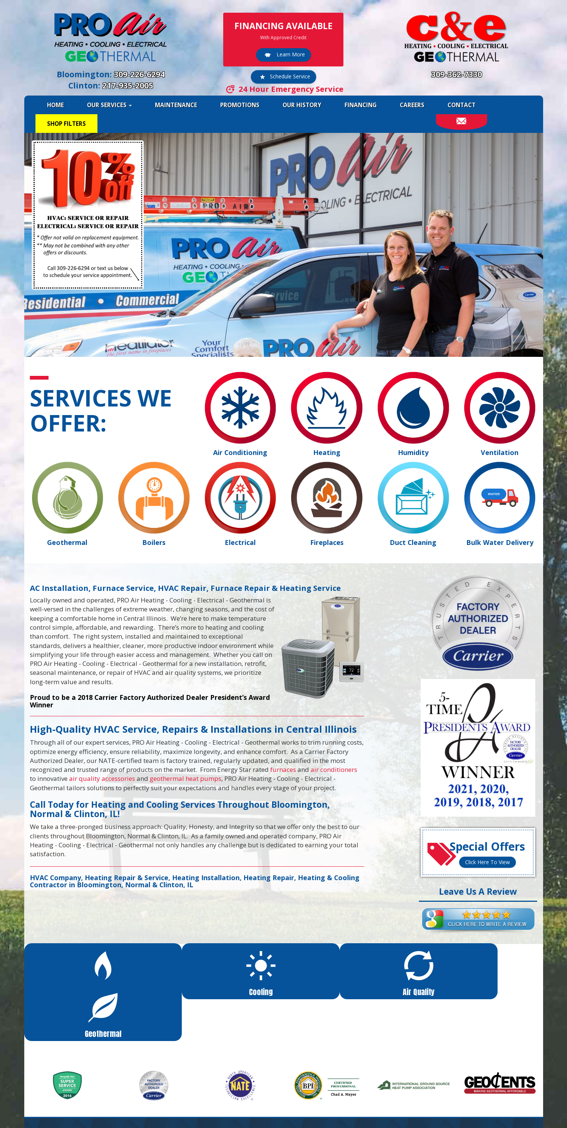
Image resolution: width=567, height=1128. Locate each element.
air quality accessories (102, 778)
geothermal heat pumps (185, 778)
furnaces (283, 769)
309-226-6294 (139, 74)
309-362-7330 (456, 74)
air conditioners (334, 769)
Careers (412, 105)
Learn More (283, 55)
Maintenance (176, 105)
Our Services (109, 105)
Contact (462, 105)
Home (55, 105)
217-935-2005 (127, 85)
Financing (361, 105)
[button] (89, 968)
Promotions (239, 105)
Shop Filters (66, 123)
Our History (302, 105)
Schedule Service (283, 77)
